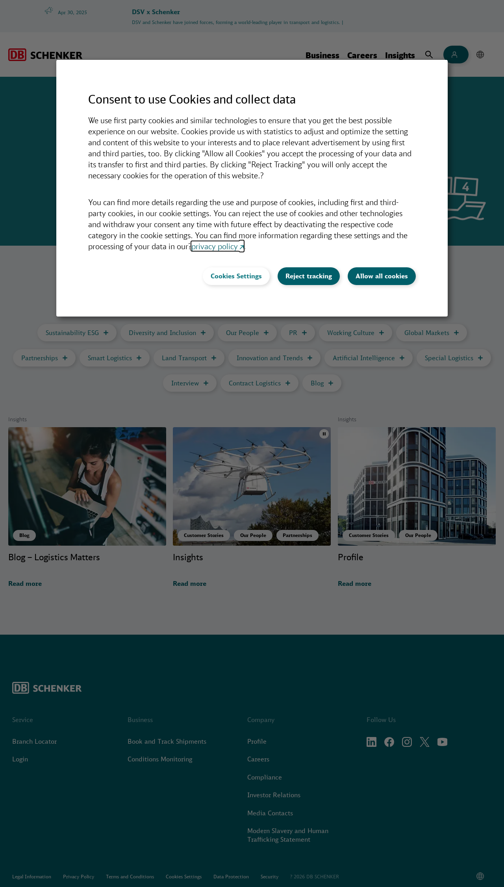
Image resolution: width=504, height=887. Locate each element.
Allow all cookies (382, 276)
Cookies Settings (236, 276)
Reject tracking (308, 276)
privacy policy (214, 246)
